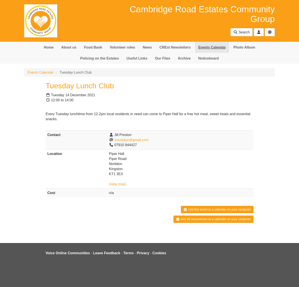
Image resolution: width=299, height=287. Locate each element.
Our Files (162, 58)
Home (48, 47)
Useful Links (136, 58)
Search (241, 32)
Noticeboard (208, 58)
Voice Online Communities (68, 253)
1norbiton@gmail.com (131, 140)
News (147, 47)
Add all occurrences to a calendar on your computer (213, 219)
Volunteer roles (122, 47)
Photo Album (244, 47)
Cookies (159, 253)
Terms (128, 253)
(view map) (117, 184)
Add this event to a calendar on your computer (217, 209)
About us (68, 47)
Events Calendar (212, 47)
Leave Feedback (106, 253)
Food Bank (93, 47)
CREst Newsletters (175, 47)
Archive (184, 58)
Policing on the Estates (99, 58)
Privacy (143, 253)
